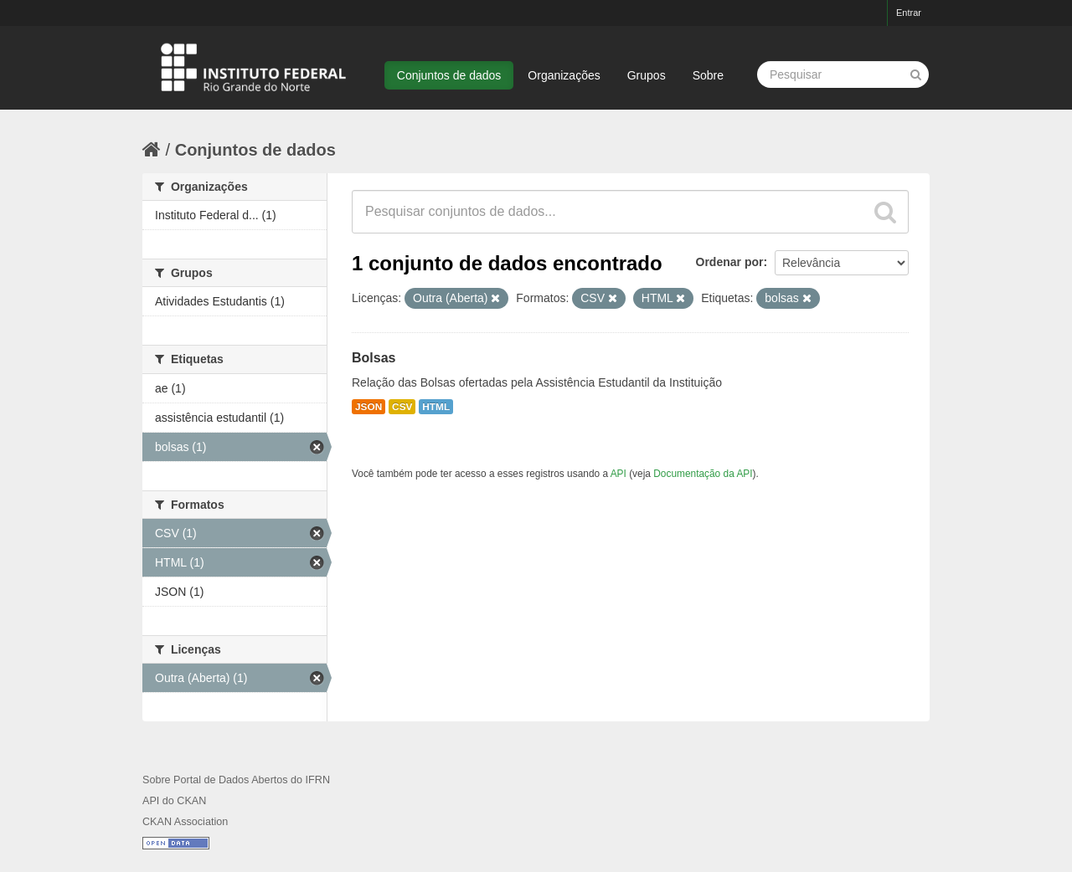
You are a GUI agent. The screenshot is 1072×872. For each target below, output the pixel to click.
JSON (368, 407)
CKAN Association (185, 822)
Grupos (646, 75)
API (618, 474)
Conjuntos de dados (449, 75)
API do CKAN (174, 801)
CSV (402, 407)
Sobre (708, 75)
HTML (436, 407)
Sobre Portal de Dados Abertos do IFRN (236, 780)
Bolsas (373, 358)
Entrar (908, 13)
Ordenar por (730, 262)
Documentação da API (702, 474)
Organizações (564, 75)
